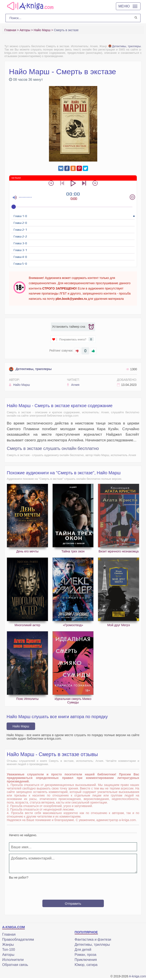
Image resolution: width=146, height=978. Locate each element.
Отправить (73, 903)
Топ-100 (8, 949)
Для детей (83, 949)
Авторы (8, 954)
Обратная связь (15, 965)
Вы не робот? (18, 877)
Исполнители (13, 960)
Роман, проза (85, 954)
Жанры (8, 944)
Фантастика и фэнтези (93, 939)
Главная (9, 934)
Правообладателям (18, 939)
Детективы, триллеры (124, 46)
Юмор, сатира (86, 965)
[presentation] (73, 887)
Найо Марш (19, 385)
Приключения (86, 960)
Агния (73, 385)
